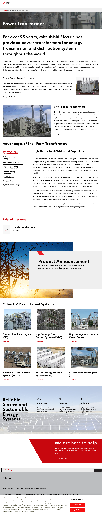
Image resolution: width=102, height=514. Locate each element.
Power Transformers (26, 10)
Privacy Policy (7, 494)
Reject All (77, 505)
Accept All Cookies (77, 510)
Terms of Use (40, 494)
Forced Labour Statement (70, 494)
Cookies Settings (77, 500)
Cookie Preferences (29, 494)
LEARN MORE (42, 270)
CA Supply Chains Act (53, 494)
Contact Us (62, 459)
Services (63, 404)
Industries (42, 404)
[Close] (100, 505)
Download (16, 230)
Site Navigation (10, 470)
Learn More (6, 341)
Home (4, 10)
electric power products (13, 10)
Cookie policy (17, 494)
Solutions (85, 404)
